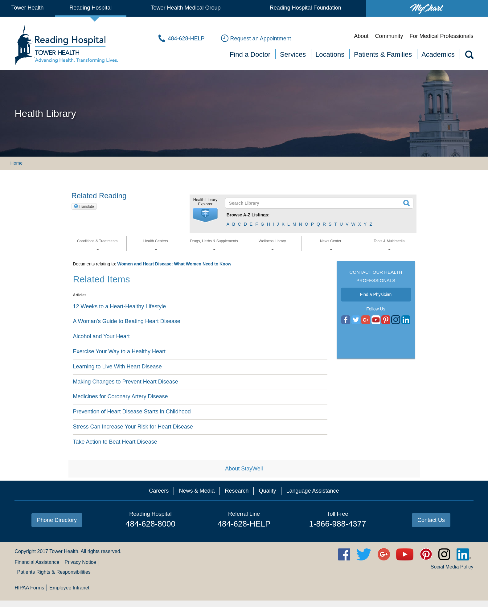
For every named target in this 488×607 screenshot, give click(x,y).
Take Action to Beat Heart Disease (115, 442)
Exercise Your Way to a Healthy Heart (119, 351)
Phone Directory (57, 520)
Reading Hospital (90, 8)
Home (16, 163)
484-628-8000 (150, 523)
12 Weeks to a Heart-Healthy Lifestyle (119, 306)
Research (236, 491)
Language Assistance (312, 491)
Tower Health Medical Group (185, 8)
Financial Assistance (36, 562)
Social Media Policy (452, 566)
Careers (159, 491)
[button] (205, 215)
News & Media (197, 491)
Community (389, 36)
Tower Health (27, 8)
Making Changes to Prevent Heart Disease (125, 382)
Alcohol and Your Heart (101, 336)
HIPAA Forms (29, 587)
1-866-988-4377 (337, 523)
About (361, 36)
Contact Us (431, 520)
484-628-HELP (243, 523)
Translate (86, 206)
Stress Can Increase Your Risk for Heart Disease (133, 427)
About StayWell (244, 469)
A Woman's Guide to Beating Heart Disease (126, 321)
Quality (267, 491)
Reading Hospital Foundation (305, 8)
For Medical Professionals (441, 36)
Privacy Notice (80, 562)
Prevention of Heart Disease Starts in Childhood (132, 411)
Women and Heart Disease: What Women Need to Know (174, 263)
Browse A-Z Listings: (248, 214)
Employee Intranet (69, 587)
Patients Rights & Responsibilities (53, 572)
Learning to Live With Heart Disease (117, 366)
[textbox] (315, 203)
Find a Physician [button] (376, 294)
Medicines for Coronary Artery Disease (120, 396)
